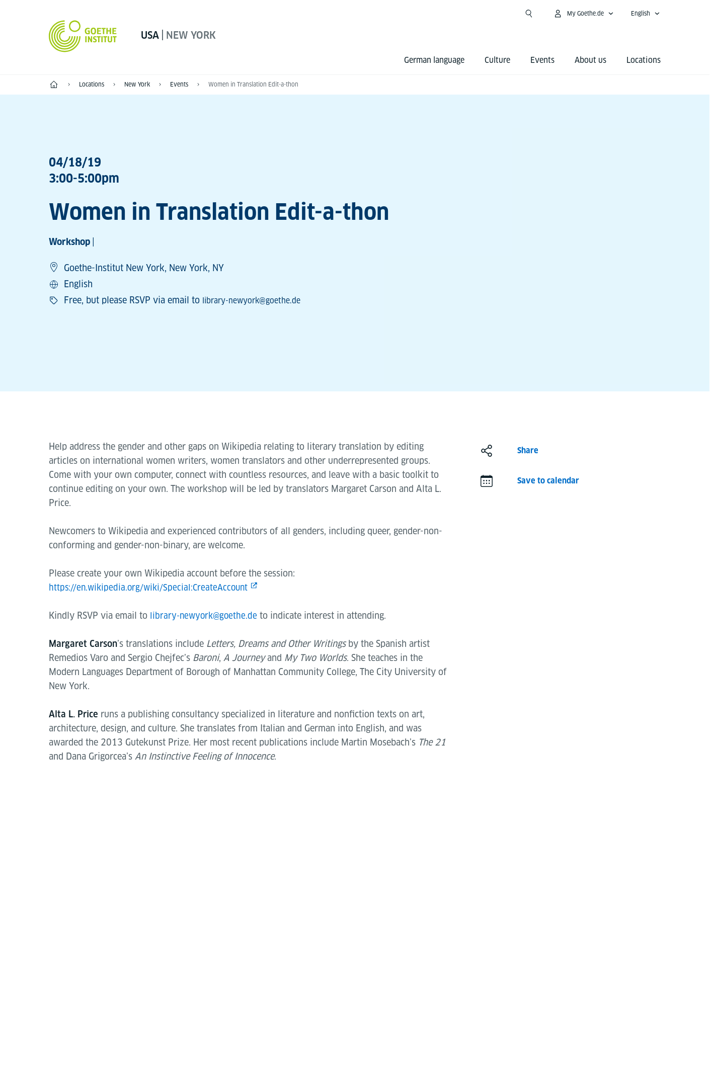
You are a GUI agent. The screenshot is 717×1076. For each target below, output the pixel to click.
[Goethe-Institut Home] (83, 36)
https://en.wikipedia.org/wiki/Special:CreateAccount (151, 587)
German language (434, 60)
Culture (497, 60)
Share (527, 450)
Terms (484, 1051)
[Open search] (528, 13)
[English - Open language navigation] (645, 13)
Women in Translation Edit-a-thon (253, 84)
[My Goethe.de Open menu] (583, 13)
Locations (643, 60)
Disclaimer (317, 1051)
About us (590, 60)
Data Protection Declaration (404, 1051)
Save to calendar (548, 480)
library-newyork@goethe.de (257, 300)
